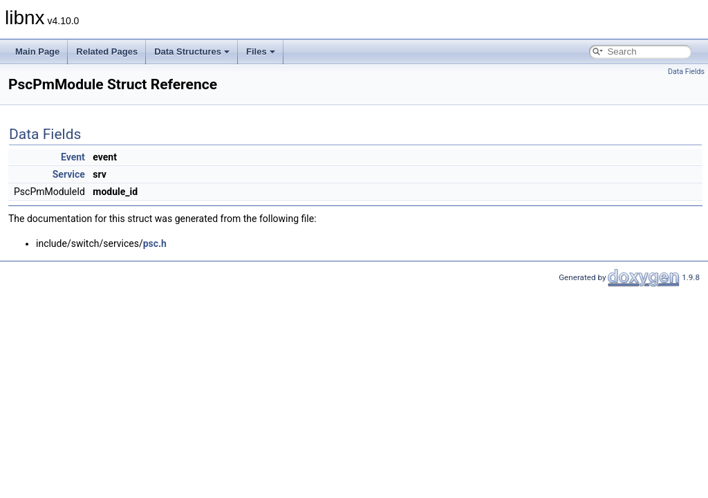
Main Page (37, 51)
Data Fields (686, 71)
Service (69, 174)
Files (260, 51)
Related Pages (107, 51)
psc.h (155, 243)
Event (73, 157)
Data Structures (192, 51)
